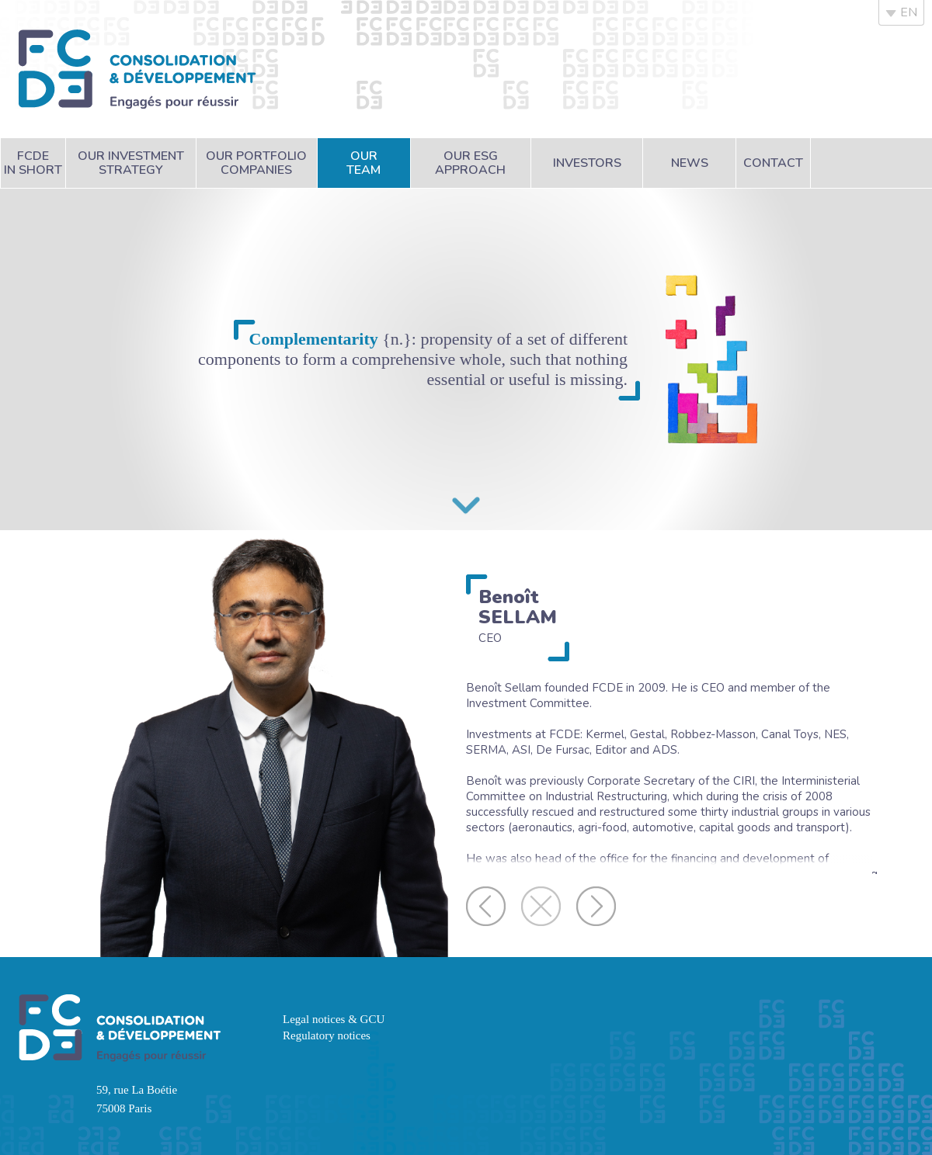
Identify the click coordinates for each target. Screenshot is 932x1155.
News (689, 163)
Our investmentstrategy (131, 163)
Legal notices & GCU (333, 1019)
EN (901, 12)
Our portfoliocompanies (256, 163)
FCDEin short (33, 163)
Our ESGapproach (470, 163)
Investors (587, 163)
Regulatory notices (326, 1035)
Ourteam (363, 163)
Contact (773, 163)
